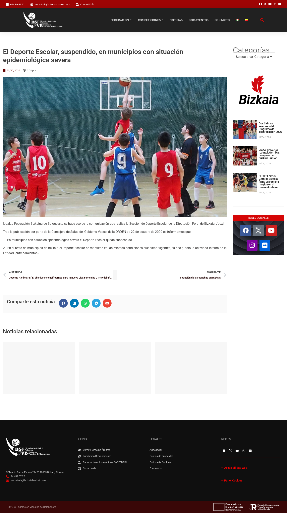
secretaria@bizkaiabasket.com (52, 4)
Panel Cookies (233, 480)
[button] (63, 303)
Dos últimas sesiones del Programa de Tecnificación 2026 (270, 127)
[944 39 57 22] (7, 4)
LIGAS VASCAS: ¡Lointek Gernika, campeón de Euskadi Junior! (269, 154)
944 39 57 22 (17, 4)
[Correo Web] (77, 4)
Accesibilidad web (235, 468)
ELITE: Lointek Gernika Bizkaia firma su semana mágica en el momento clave (269, 181)
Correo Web (86, 4)
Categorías (251, 50)
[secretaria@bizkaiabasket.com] (31, 4)
